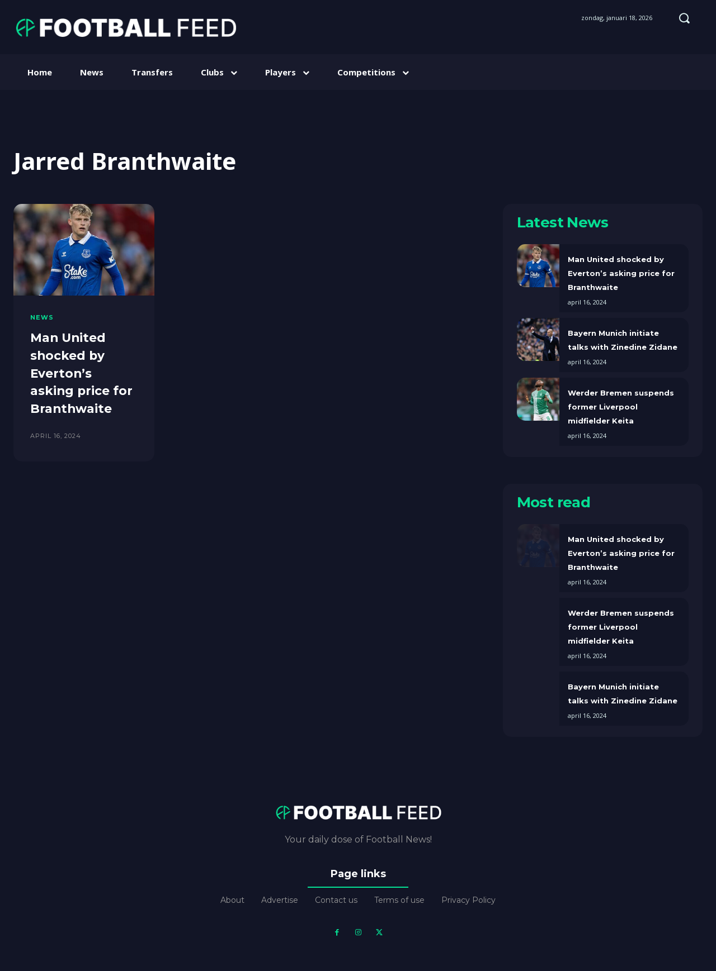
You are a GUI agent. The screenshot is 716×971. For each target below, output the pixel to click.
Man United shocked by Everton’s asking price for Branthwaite (82, 371)
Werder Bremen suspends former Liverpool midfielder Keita (621, 406)
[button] (684, 18)
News (42, 318)
